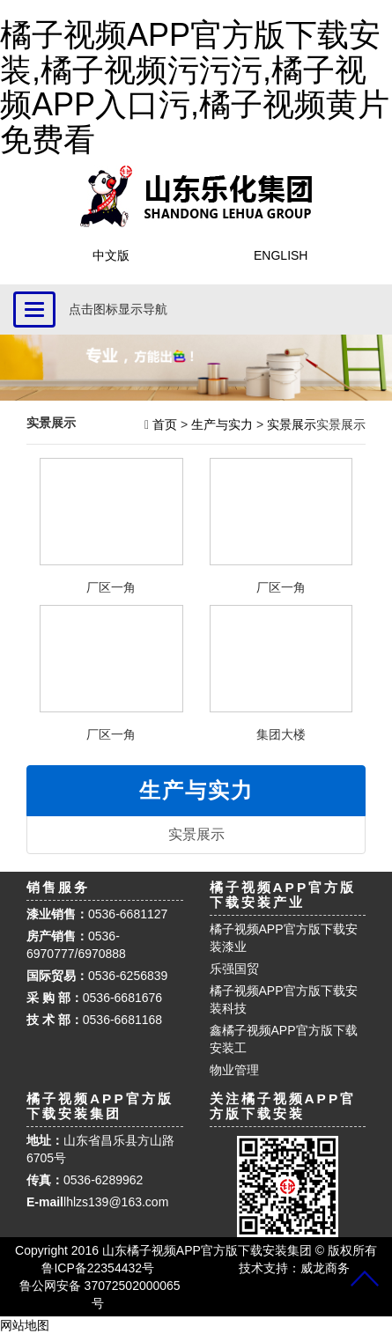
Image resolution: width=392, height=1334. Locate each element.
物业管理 (234, 1070)
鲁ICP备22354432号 (97, 1268)
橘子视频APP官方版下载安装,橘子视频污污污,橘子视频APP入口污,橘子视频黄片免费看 (194, 87)
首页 (163, 424)
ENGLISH (280, 255)
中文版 (110, 255)
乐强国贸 (234, 969)
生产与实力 (222, 424)
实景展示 (291, 424)
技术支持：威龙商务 (294, 1268)
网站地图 (24, 1325)
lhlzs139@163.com (115, 1202)
